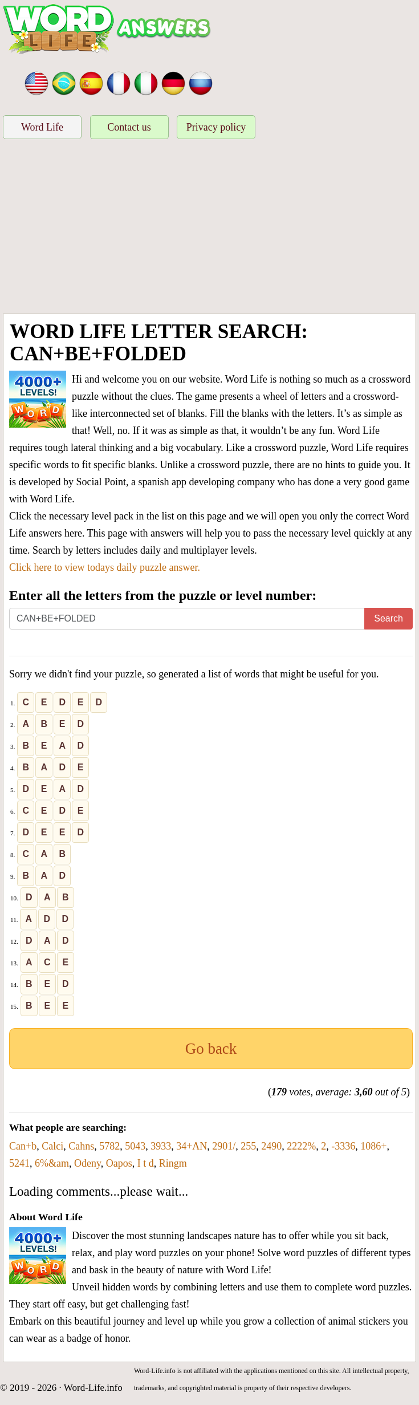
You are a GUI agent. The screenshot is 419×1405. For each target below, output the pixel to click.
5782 (109, 1146)
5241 (19, 1163)
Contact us (129, 127)
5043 (135, 1146)
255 (248, 1146)
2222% (301, 1146)
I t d (145, 1163)
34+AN (191, 1146)
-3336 (343, 1146)
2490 (271, 1146)
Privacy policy (216, 127)
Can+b (22, 1146)
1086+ (373, 1146)
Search (388, 618)
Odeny (87, 1163)
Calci (52, 1146)
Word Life (42, 127)
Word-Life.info (93, 1387)
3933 (160, 1146)
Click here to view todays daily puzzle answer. (104, 567)
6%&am (52, 1163)
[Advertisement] (209, 228)
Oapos (119, 1163)
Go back (211, 1048)
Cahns (81, 1146)
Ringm (173, 1163)
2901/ (223, 1146)
